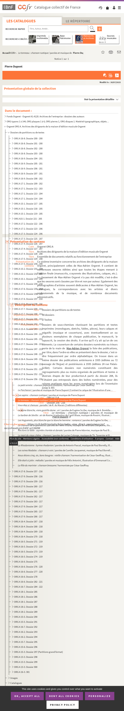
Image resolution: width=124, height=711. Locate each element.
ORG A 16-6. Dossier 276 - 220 (28, 566)
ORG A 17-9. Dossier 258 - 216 (28, 476)
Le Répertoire (78, 21)
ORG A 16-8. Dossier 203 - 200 (28, 153)
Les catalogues (21, 20)
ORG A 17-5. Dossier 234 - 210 (28, 283)
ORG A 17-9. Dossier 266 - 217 (28, 516)
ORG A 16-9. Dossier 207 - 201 (28, 173)
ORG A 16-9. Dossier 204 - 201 (28, 158)
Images (14, 677)
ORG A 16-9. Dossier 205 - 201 (28, 163)
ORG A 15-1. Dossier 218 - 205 (28, 208)
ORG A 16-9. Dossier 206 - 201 (28, 168)
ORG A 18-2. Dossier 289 (25, 611)
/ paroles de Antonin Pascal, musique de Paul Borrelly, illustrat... (65, 445)
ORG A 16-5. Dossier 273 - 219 (28, 551)
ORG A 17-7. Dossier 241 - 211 (28, 318)
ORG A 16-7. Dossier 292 (25, 626)
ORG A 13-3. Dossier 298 (25, 656)
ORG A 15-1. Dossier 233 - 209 (28, 278)
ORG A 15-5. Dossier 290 (25, 616)
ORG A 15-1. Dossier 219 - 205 (28, 213)
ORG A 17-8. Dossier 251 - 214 (28, 369)
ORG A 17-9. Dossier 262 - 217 (28, 496)
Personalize (99, 696)
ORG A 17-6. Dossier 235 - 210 (28, 288)
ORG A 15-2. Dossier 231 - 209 (28, 268)
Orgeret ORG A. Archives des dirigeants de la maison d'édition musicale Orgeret (46, 126)
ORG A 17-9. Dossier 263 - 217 (28, 501)
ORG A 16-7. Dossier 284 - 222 (28, 586)
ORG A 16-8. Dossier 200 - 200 (28, 138)
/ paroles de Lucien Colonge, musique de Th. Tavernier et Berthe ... (65, 435)
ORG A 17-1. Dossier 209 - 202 (28, 183)
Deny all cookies (64, 696)
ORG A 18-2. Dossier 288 (25, 606)
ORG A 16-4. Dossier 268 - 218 (28, 526)
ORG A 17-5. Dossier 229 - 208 (28, 258)
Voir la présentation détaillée (99, 99)
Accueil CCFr (9, 52)
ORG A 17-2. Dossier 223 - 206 (28, 228)
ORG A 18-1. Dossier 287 (25, 601)
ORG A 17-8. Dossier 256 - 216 (28, 379)
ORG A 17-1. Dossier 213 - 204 (28, 193)
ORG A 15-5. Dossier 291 (25, 621)
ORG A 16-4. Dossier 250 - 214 (28, 364)
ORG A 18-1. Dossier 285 (25, 591)
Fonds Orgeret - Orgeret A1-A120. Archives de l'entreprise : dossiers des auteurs (45, 116)
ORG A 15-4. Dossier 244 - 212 (28, 334)
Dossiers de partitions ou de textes (27, 132)
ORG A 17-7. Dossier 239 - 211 (28, 308)
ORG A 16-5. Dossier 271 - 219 (28, 541)
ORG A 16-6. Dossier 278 (25, 576)
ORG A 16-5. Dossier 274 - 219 (28, 556)
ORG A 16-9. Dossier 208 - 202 (28, 178)
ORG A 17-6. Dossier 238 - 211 (28, 303)
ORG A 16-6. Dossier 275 (25, 561)
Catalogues (16, 682)
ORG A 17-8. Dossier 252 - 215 (28, 374)
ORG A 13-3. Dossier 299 (25, 661)
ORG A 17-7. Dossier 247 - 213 (28, 349)
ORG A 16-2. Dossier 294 (25, 636)
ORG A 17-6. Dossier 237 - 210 (28, 298)
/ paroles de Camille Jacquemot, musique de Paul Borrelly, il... (65, 450)
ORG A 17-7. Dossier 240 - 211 (28, 313)
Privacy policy (62, 704)
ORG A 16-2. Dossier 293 (25, 631)
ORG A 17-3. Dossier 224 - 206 (28, 233)
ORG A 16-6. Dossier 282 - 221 (28, 581)
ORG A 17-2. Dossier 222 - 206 (28, 223)
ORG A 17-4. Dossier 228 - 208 (28, 253)
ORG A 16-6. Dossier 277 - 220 (28, 571)
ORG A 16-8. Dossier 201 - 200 (28, 143)
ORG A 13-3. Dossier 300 (25, 666)
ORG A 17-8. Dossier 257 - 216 (28, 471)
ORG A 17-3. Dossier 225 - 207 (28, 238)
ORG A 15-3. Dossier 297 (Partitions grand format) (38, 651)
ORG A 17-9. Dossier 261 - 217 (28, 491)
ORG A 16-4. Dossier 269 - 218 (28, 531)
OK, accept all (27, 696)
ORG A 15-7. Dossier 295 (25, 641)
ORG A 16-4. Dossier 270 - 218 (28, 536)
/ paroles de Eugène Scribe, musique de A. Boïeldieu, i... (65, 410)
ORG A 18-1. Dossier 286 (25, 596)
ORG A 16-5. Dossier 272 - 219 (28, 546)
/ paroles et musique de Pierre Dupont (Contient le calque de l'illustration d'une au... (65, 390)
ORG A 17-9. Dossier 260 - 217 (28, 486)
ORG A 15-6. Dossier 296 (25, 646)
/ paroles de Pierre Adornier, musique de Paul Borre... (65, 430)
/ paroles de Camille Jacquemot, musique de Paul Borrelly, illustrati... (65, 440)
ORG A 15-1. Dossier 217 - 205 (28, 203)
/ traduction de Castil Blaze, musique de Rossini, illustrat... (64, 415)
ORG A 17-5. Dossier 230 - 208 (28, 263)
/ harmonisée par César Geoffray (56, 385)
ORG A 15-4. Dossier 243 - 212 (28, 329)
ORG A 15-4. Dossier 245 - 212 (28, 339)
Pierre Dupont (80, 52)
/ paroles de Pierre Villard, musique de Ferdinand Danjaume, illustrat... (65, 425)
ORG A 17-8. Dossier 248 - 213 (28, 354)
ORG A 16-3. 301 (22, 671)
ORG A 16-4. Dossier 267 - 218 (28, 521)
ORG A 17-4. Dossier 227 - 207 (28, 248)
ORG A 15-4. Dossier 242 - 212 (28, 323)
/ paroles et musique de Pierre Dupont (51, 395)
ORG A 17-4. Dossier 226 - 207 (28, 243)
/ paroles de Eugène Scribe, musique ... (65, 420)
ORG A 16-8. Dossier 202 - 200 (28, 148)
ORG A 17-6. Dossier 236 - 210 (28, 293)
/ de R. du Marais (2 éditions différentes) (52, 405)
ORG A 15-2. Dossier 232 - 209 (28, 273)
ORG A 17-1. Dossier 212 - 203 (28, 188)
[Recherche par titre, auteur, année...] (58, 29)
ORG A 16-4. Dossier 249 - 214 (28, 359)
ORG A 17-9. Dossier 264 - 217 (28, 506)
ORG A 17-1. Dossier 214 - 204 (28, 198)
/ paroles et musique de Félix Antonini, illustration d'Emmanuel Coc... (65, 460)
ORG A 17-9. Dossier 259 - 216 (28, 481)
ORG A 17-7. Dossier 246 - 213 (28, 344)
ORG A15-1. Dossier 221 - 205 (28, 218)
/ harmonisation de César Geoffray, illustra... (65, 455)
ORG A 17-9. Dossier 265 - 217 (28, 511)
